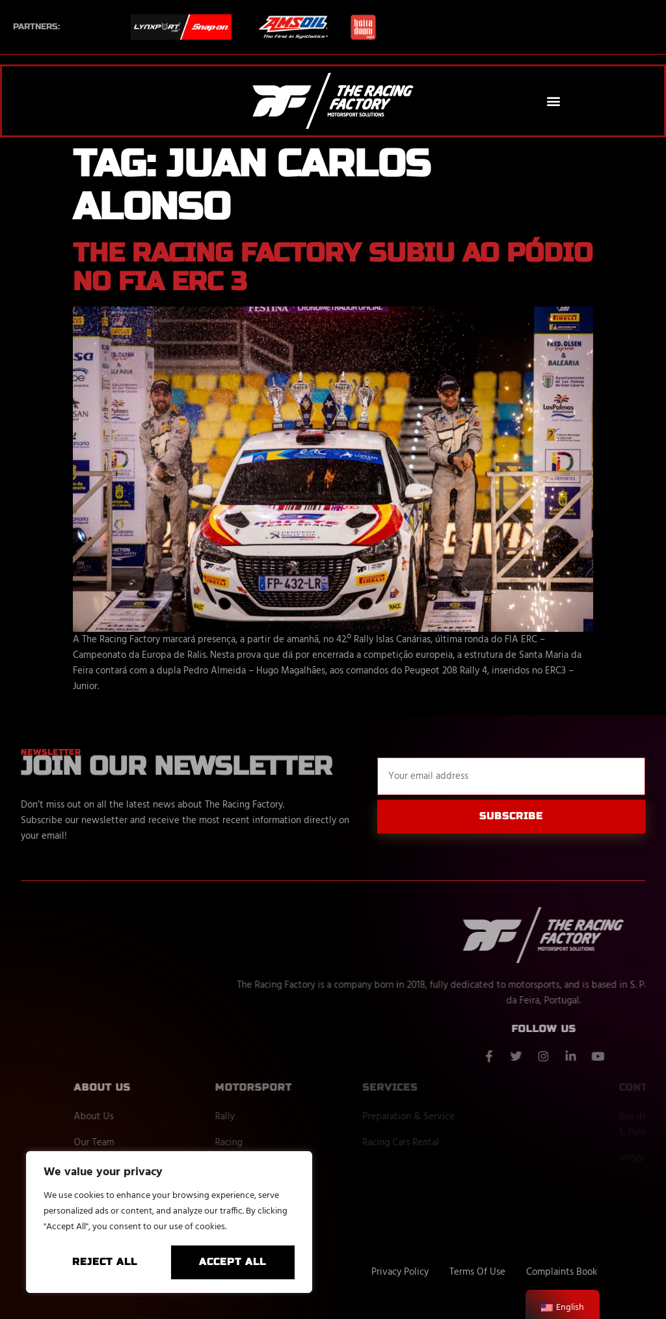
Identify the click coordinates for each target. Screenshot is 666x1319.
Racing (271, 1142)
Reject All (104, 1262)
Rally (267, 1116)
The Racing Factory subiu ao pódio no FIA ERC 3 (333, 267)
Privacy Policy (400, 1272)
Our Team (136, 1142)
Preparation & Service (439, 1116)
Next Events (283, 1195)
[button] (554, 101)
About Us (136, 1116)
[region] (169, 1222)
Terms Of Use (477, 1272)
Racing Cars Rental (431, 1142)
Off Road (276, 1168)
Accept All (232, 1262)
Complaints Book (561, 1272)
